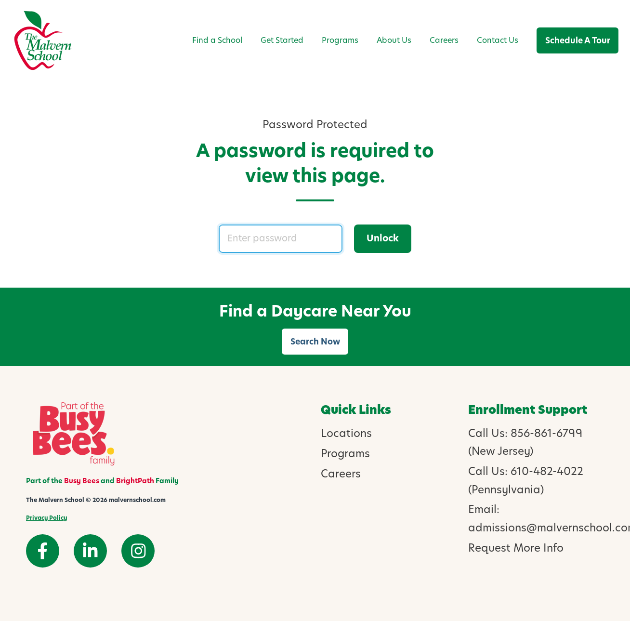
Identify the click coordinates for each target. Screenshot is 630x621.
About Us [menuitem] (394, 40)
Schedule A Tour (577, 40)
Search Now (315, 341)
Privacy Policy (46, 518)
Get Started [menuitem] (282, 40)
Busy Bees (81, 481)
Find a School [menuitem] (217, 40)
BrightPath (135, 481)
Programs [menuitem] (340, 40)
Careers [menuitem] (444, 40)
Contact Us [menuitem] (497, 40)
